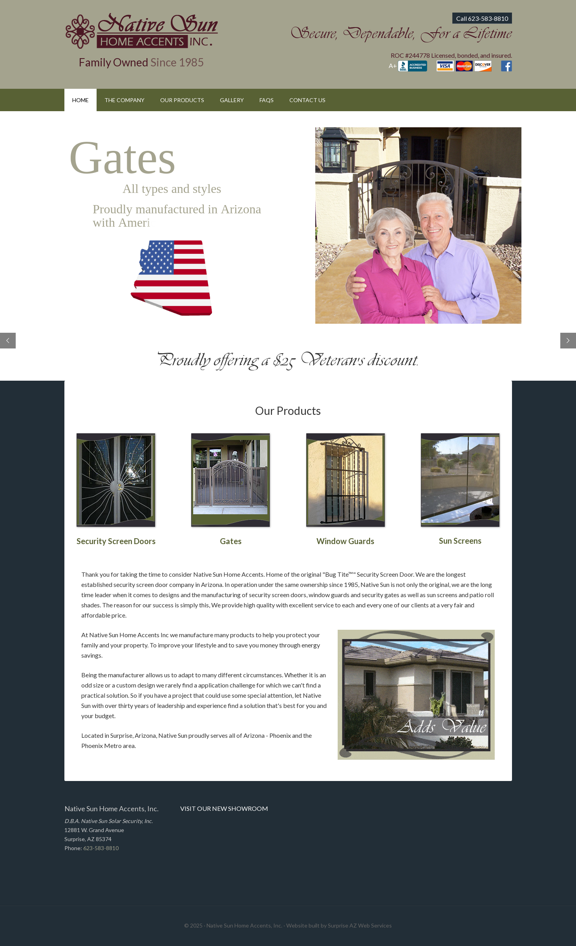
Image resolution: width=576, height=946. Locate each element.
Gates (230, 541)
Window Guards (345, 541)
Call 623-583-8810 (482, 18)
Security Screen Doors (116, 541)
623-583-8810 (101, 848)
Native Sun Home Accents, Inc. (141, 30)
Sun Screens (460, 540)
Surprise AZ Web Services (360, 925)
